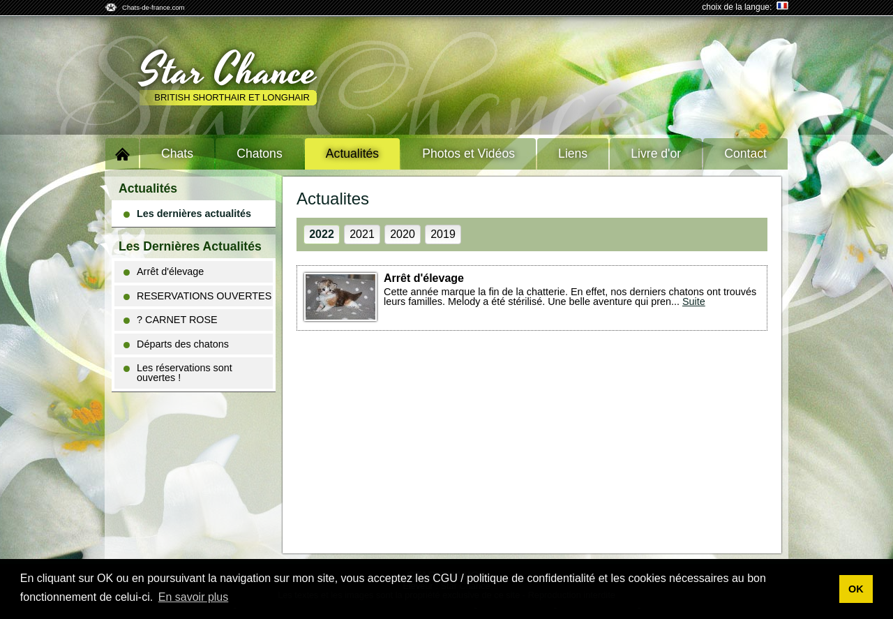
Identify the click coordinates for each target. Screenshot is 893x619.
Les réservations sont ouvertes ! (177, 372)
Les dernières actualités (187, 213)
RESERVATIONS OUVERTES (197, 295)
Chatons (260, 154)
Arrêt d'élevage (163, 271)
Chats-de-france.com (153, 7)
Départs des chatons (176, 344)
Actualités (352, 154)
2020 (402, 234)
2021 (362, 234)
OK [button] (856, 589)
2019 (443, 234)
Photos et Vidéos (468, 154)
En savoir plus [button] (193, 597)
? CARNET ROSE (170, 319)
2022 (321, 234)
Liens (572, 154)
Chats (177, 154)
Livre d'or (656, 154)
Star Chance (228, 72)
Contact (745, 154)
